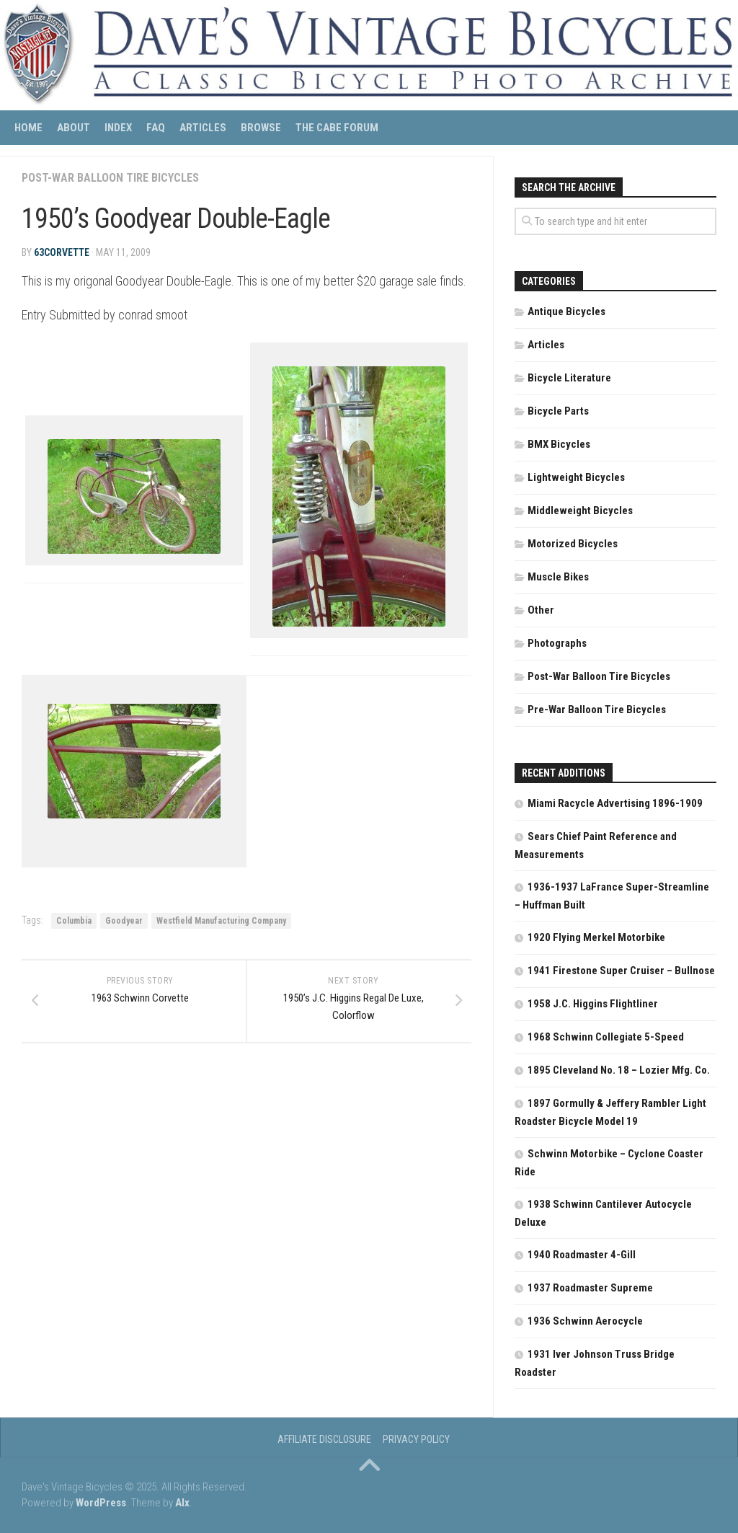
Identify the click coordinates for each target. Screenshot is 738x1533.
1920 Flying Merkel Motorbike (596, 937)
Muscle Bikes (558, 576)
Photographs (557, 643)
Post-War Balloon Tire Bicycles (110, 178)
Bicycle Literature (569, 377)
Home (28, 127)
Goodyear (124, 921)
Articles (202, 127)
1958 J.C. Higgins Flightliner (593, 1003)
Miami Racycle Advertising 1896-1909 (615, 803)
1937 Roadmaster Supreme (590, 1287)
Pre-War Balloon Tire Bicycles (597, 709)
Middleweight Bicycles (580, 510)
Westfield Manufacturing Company (221, 921)
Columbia (74, 921)
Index (118, 127)
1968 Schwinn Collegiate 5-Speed (606, 1036)
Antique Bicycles (566, 311)
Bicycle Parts (558, 411)
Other (541, 610)
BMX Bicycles (559, 444)
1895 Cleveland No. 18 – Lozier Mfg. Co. (619, 1070)
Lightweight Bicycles (576, 477)
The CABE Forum (336, 127)
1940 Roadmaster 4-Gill (582, 1254)
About (73, 127)
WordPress (101, 1502)
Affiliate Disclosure (324, 1439)
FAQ (155, 127)
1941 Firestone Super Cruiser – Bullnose (621, 970)
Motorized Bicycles (573, 543)
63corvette (61, 252)
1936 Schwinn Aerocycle (585, 1321)
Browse (261, 127)
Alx (182, 1502)
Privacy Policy (416, 1439)
